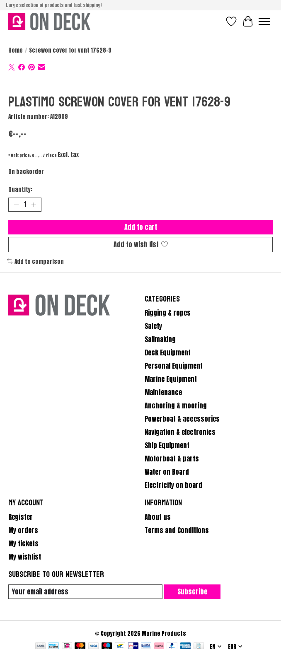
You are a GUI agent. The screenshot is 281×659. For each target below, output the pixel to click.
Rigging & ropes (168, 313)
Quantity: (20, 189)
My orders (23, 530)
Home (15, 50)
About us (158, 517)
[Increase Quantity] (33, 204)
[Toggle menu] (264, 21)
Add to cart (140, 227)
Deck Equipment (168, 352)
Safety (153, 326)
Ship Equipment (167, 445)
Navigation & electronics (180, 432)
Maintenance (163, 392)
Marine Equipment (171, 379)
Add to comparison (35, 261)
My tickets (23, 543)
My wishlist (24, 557)
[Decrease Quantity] (16, 204)
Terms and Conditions (177, 530)
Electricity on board (173, 485)
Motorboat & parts (172, 458)
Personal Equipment (174, 366)
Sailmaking (160, 339)
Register (20, 517)
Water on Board (167, 472)
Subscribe (192, 591)
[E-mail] (85, 591)
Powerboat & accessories (182, 419)
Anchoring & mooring (176, 405)
